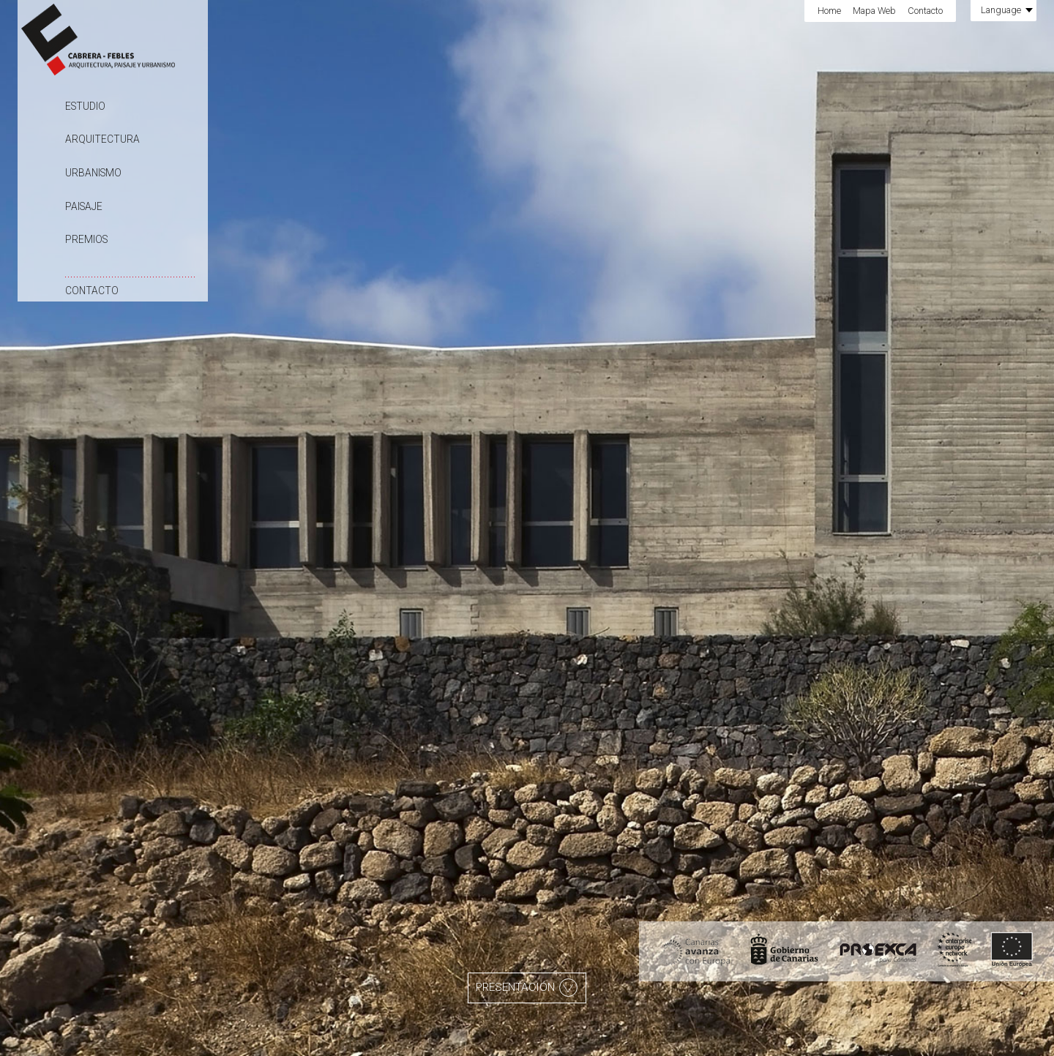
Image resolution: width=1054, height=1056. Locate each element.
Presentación (527, 987)
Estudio (85, 106)
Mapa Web (874, 10)
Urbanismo (93, 173)
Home (829, 10)
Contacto (92, 290)
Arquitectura (102, 139)
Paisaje (83, 206)
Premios (86, 239)
